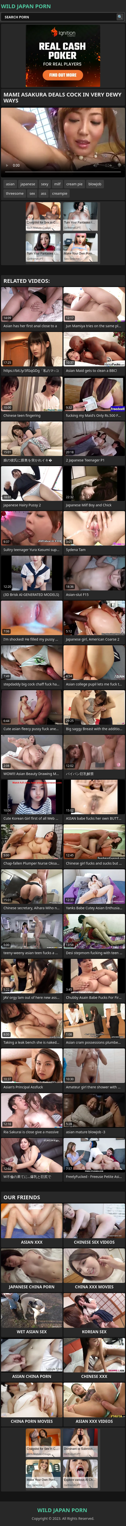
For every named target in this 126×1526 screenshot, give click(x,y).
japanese (28, 184)
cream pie (74, 184)
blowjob (95, 184)
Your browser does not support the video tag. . (63, 142)
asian (10, 184)
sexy (44, 184)
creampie (59, 193)
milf (57, 184)
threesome (15, 193)
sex (32, 193)
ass (43, 193)
